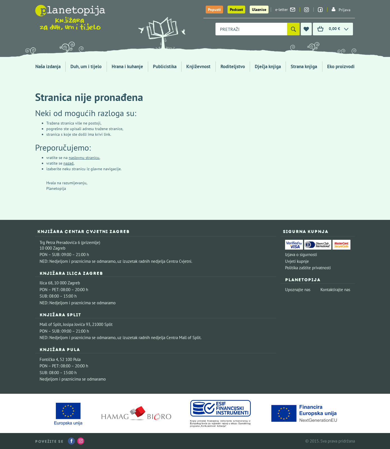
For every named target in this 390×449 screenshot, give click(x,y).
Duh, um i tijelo (86, 66)
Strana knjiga (304, 66)
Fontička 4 (49, 359)
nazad (68, 163)
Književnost (198, 66)
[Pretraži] (293, 29)
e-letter (285, 9)
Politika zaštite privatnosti (308, 267)
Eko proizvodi (341, 66)
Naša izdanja (48, 66)
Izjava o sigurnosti (301, 254)
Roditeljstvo (233, 66)
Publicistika (164, 66)
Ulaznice (259, 9)
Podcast (236, 9)
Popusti (214, 9)
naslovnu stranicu (84, 157)
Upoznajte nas (297, 289)
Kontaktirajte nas (335, 289)
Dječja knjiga (268, 66)
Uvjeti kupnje (297, 261)
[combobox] (251, 29)
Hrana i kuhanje (127, 66)
